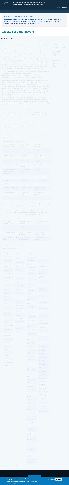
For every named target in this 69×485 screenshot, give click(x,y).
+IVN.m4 (28, 336)
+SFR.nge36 (6, 271)
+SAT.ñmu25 (18, 272)
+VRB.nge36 (6, 290)
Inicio (2, 38)
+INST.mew (41, 340)
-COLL (35, 158)
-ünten (45, 372)
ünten (40, 348)
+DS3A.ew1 (29, 456)
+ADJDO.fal (41, 273)
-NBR (35, 172)
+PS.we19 (17, 313)
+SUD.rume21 (18, 303)
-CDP (4, 224)
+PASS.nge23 (18, 292)
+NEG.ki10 (29, 281)
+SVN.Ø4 (29, 323)
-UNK (35, 195)
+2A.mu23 (17, 283)
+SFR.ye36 (6, 267)
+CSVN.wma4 (29, 313)
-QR (35, 190)
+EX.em (40, 302)
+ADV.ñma (41, 328)
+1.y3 (28, 419)
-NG (4, 179)
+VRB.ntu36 (6, 283)
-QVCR (21, 245)
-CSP (36, 224)
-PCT (4, 183)
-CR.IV (4, 240)
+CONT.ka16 (18, 329)
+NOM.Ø (40, 284)
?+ (20, 147)
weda (46, 399)
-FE (21, 163)
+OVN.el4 (29, 344)
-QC (4, 190)
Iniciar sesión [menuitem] (64, 7)
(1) (36, 160)
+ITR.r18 (17, 320)
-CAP (36, 229)
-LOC (35, 166)
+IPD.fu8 (28, 293)
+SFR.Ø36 (6, 263)
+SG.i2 (28, 436)
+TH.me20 (17, 310)
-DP (4, 163)
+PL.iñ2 (28, 446)
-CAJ (20, 229)
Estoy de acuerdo (50, 479)
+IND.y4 (28, 359)
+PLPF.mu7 (29, 296)
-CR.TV (21, 240)
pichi (47, 396)
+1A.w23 (17, 287)
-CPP (20, 224)
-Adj (34, 147)
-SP (4, 195)
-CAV (4, 234)
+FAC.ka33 (6, 316)
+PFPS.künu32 (6, 323)
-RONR (5, 245)
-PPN (4, 186)
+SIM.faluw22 (18, 296)
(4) (45, 330)
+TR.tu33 (5, 320)
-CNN (20, 234)
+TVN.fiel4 (29, 331)
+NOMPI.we (41, 267)
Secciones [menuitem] (15, 11)
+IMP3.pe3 (29, 387)
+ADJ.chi (40, 322)
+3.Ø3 (28, 404)
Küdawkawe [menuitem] (7, 11)
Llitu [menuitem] (2, 11)
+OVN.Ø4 (29, 340)
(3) (41, 281)
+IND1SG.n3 (29, 370)
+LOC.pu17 (18, 323)
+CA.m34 (5, 313)
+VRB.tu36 (6, 287)
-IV (21, 166)
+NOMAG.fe (41, 263)
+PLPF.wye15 (29, 261)
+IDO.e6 (28, 300)
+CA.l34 (5, 310)
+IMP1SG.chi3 (29, 376)
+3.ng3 (28, 414)
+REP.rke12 (29, 272)
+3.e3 (28, 409)
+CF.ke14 (29, 265)
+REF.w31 (5, 332)
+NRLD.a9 (29, 290)
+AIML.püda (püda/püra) (43, 412)
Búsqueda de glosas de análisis (56, 54)
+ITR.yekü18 (18, 316)
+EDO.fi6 (29, 304)
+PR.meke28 (6, 349)
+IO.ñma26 (18, 267)
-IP (4, 166)
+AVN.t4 (28, 327)
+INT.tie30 (5, 342)
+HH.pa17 (17, 326)
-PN (21, 183)
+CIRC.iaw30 (6, 336)
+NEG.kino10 (29, 284)
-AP (4, 158)
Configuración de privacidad (34, 476)
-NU (21, 179)
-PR (21, 186)
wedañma (43, 400)
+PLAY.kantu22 (18, 299)
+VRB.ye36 (6, 280)
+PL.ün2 (28, 450)
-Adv (21, 152)
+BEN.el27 (17, 264)
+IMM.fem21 (18, 307)
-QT (21, 190)
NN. (16, 85)
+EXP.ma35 (6, 306)
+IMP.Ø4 (28, 366)
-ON (35, 179)
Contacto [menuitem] (57, 7)
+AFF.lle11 (29, 275)
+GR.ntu (40, 296)
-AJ (4, 152)
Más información (14, 483)
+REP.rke (40, 305)
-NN (21, 172)
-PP (34, 183)
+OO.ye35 (5, 301)
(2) (9, 273)
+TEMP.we (41, 310)
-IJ (34, 163)
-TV (21, 195)
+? (3, 147)
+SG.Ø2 (28, 430)
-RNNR (37, 240)
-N (3, 172)
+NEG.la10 (29, 287)
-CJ (21, 158)
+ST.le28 (5, 352)
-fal (45, 347)
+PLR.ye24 (18, 280)
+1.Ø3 (28, 396)
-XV (4, 200)
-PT (34, 186)
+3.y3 (28, 424)
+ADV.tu (40, 325)
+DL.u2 (28, 440)
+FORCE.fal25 (18, 276)
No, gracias (58, 479)
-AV (34, 152)
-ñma (42, 385)
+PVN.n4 (29, 349)
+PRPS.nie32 (6, 327)
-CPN (36, 234)
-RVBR (4, 229)
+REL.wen (41, 299)
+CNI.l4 (28, 353)
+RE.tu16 (17, 333)
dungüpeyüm (25, 44)
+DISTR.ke (41, 308)
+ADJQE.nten (41, 278)
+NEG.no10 (29, 278)
